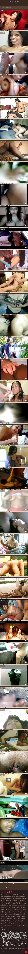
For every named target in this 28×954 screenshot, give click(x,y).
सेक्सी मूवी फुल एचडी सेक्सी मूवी (12, 911)
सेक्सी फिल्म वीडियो (10, 943)
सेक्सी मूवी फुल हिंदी (8, 914)
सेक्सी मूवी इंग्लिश (7, 938)
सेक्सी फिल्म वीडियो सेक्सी (5, 945)
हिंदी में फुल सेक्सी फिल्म (15, 922)
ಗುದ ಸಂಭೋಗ (24, 935)
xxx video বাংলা (4, 932)
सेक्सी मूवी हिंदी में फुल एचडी (17, 914)
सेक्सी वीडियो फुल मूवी (11, 916)
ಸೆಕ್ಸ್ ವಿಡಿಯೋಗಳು (19, 945)
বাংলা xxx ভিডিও (19, 932)
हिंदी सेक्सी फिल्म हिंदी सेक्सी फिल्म (18, 943)
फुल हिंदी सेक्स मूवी (8, 900)
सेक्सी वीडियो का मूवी (17, 939)
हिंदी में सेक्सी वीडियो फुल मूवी (16, 923)
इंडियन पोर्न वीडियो (14, 934)
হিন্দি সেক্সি (13, 945)
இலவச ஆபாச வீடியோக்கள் (16, 936)
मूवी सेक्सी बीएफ (15, 940)
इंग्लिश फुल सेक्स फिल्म (4, 894)
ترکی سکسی (20, 940)
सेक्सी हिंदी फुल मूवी (13, 918)
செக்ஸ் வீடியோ (7, 934)
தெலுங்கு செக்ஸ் (21, 934)
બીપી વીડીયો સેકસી (12, 932)
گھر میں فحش (14, 941)
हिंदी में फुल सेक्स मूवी (6, 922)
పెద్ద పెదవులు (7, 941)
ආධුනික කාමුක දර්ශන (5, 936)
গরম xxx (25, 936)
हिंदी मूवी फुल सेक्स (14, 920)
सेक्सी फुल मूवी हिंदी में (18, 909)
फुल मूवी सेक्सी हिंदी (4, 948)
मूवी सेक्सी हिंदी (3, 937)
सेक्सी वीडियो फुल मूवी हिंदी (20, 916)
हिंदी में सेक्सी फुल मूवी (6, 923)
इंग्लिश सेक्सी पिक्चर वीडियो (9, 933)
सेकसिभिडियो (16, 933)
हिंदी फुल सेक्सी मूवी (6, 920)
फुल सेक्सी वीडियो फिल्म (17, 898)
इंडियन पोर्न (11, 939)
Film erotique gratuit (13, 950)
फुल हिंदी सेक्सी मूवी (15, 900)
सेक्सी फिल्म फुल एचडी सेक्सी (6, 905)
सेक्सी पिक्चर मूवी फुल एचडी (16, 902)
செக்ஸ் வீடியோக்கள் (17, 942)
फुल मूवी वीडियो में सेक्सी (13, 894)
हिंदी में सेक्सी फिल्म (14, 938)
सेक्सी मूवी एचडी (8, 943)
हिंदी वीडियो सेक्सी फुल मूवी (11, 925)
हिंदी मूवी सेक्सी (10, 935)
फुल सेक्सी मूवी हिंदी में (8, 898)
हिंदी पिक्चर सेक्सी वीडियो (10, 944)
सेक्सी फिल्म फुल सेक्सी (15, 905)
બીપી (6, 943)
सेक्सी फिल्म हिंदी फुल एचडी (10, 907)
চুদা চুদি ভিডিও (8, 940)
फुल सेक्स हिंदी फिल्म (7, 896)
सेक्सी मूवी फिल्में (4, 935)
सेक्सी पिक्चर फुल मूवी (6, 902)
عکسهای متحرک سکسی (12, 948)
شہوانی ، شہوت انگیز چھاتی (6, 942)
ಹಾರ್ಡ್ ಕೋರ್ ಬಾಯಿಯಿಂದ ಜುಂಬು (14, 937)
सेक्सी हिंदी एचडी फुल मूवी (5, 918)
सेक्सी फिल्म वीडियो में (21, 941)
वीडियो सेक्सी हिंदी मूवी (19, 943)
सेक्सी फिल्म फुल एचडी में (21, 903)
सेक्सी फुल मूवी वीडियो (9, 909)
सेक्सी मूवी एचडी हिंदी (22, 938)
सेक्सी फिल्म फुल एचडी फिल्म (11, 903)
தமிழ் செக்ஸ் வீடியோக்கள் (21, 944)
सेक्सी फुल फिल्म (19, 907)
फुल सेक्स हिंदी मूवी (15, 896)
